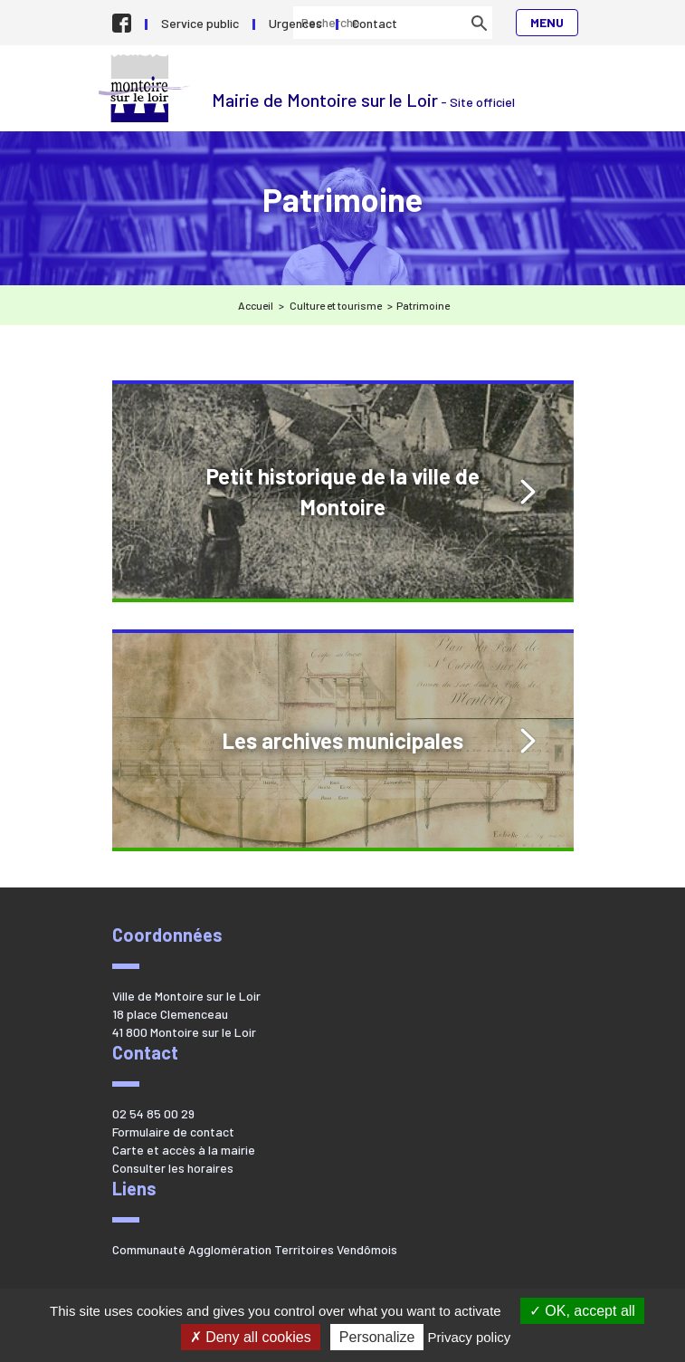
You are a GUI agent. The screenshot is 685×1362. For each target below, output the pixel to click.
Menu (547, 22)
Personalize (377, 1337)
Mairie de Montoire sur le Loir (146, 88)
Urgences (295, 23)
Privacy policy (469, 1337)
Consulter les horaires (172, 1167)
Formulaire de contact (173, 1131)
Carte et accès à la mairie (183, 1149)
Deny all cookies (250, 1337)
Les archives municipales (343, 740)
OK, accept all (582, 1311)
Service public (200, 23)
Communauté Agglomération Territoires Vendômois (254, 1249)
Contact (374, 23)
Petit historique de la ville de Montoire (343, 491)
